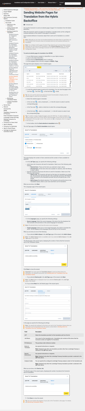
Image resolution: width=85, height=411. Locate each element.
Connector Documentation (31, 8)
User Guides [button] (41, 2)
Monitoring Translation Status (35, 402)
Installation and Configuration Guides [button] (24, 2)
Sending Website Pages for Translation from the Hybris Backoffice (43, 10)
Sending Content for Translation (74, 8)
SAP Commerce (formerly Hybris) (48, 8)
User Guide (61, 8)
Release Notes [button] (52, 2)
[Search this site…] (73, 3)
